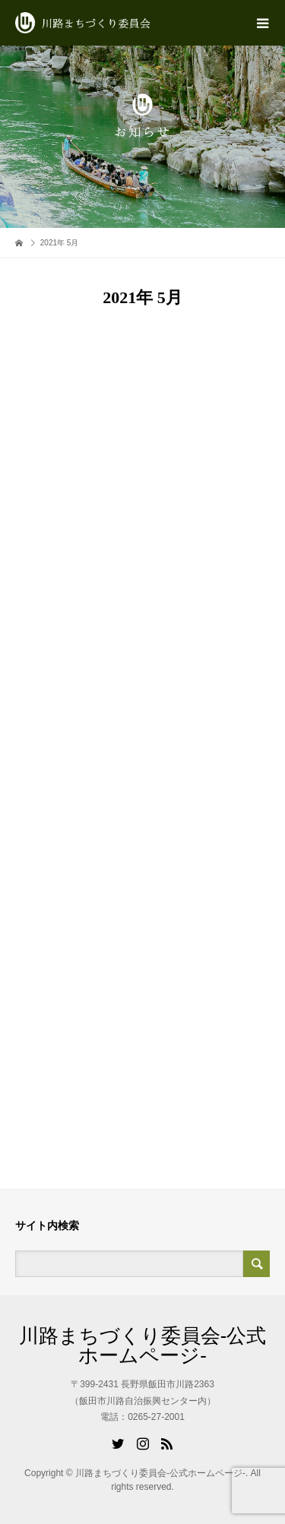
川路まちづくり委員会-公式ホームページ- (143, 1345)
